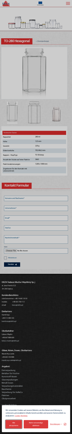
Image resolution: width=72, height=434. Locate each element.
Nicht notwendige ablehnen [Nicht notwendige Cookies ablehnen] (36, 424)
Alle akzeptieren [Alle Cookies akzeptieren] (13, 424)
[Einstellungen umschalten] (56, 424)
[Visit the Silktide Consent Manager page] (65, 424)
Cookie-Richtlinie (21, 416)
